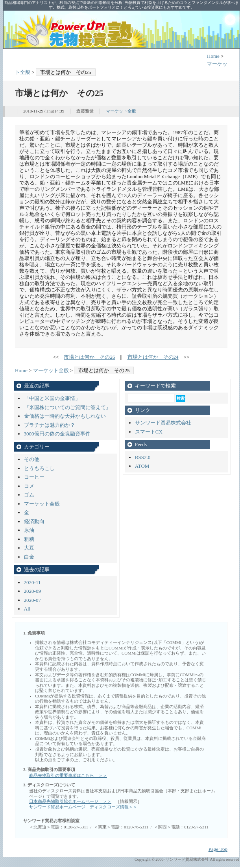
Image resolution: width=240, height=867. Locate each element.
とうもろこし (39, 468)
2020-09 (32, 591)
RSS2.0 (142, 457)
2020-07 (32, 600)
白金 (29, 557)
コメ (29, 486)
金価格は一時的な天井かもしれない (65, 416)
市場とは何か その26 (89, 357)
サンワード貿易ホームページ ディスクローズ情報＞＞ (83, 806)
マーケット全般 (121, 111)
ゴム (29, 495)
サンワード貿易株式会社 (163, 423)
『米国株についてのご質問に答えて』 (67, 407)
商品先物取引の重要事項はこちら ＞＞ (68, 775)
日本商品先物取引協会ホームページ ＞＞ (70, 801)
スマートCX (148, 432)
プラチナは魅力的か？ (49, 425)
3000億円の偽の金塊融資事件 (57, 434)
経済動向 (34, 521)
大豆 (29, 548)
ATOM (142, 466)
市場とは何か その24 (153, 357)
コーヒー (34, 477)
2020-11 (32, 582)
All (27, 609)
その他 (31, 459)
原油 (29, 530)
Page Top (218, 849)
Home (213, 56)
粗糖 (29, 539)
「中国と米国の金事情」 (52, 398)
